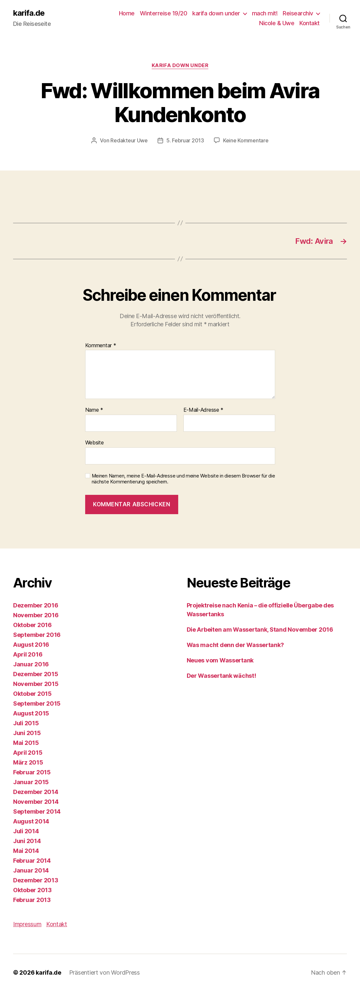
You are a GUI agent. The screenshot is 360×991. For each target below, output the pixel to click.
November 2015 (36, 683)
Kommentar (100, 346)
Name (94, 410)
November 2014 (36, 801)
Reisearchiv (298, 13)
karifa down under (216, 13)
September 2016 (37, 634)
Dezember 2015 (35, 674)
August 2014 (31, 821)
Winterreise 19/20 (163, 13)
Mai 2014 (26, 850)
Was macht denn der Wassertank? (235, 644)
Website (94, 442)
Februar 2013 (32, 899)
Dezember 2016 (35, 605)
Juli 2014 (26, 831)
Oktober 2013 (32, 890)
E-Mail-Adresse (203, 410)
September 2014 (37, 811)
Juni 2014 (27, 841)
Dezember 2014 (35, 791)
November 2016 (36, 615)
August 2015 (31, 713)
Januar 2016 (31, 664)
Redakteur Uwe (129, 140)
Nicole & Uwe (276, 23)
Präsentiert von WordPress (104, 972)
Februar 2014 (32, 860)
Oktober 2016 (32, 625)
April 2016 (27, 654)
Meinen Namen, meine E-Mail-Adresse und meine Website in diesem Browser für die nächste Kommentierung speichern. (183, 479)
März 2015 (28, 762)
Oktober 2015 (32, 693)
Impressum (27, 924)
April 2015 (27, 752)
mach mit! (265, 13)
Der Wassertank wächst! (221, 675)
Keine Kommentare (246, 140)
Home (127, 13)
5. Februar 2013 (185, 140)
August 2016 (31, 644)
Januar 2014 (31, 870)
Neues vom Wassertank (220, 660)
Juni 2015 (27, 733)
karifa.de (29, 13)
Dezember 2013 (35, 880)
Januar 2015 (31, 782)
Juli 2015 (26, 723)
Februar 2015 (32, 772)
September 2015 (37, 703)
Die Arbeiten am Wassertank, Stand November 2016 (260, 629)
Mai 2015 (26, 742)
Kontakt (309, 23)
